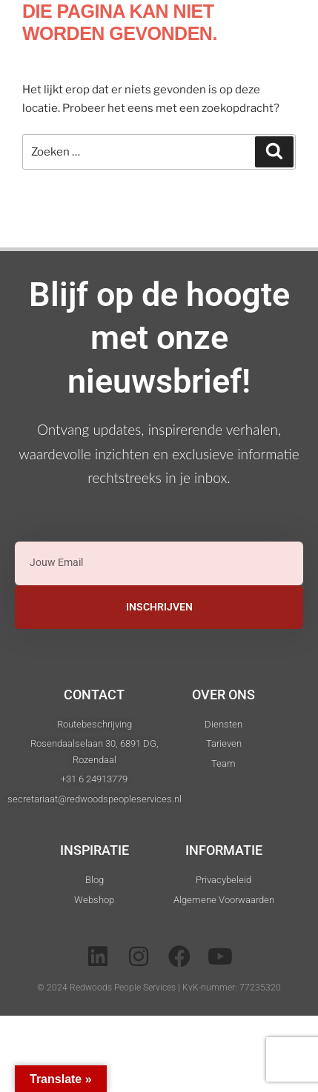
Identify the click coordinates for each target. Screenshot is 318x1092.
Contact (94, 694)
